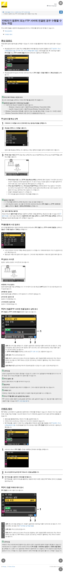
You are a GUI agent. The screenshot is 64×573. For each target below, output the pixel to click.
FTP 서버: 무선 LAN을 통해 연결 (27, 51)
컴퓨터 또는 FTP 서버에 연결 (22, 12)
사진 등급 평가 (23, 401)
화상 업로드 (8, 31)
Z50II (9, 12)
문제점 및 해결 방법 (27, 526)
